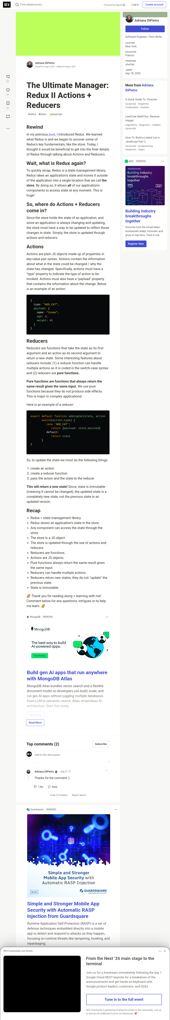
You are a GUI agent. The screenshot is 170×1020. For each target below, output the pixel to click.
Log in (135, 4)
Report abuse (79, 795)
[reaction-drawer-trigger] (8, 78)
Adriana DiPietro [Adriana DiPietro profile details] (44, 771)
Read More (35, 722)
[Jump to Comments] (8, 91)
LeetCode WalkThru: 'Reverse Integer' (145, 122)
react (42, 114)
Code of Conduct (59, 795)
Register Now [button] (136, 243)
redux (32, 114)
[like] (38, 786)
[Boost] (8, 116)
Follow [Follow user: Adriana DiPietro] (145, 28)
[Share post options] (8, 128)
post (52, 134)
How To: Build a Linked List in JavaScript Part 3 (145, 143)
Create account (154, 4)
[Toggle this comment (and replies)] (29, 777)
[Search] (17, 5)
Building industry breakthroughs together (140, 216)
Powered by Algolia (114, 5)
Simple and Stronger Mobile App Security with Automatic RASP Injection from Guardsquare (63, 910)
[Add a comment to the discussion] (71, 757)
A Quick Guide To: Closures (145, 103)
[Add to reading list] (8, 105)
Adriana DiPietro (45, 63)
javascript (55, 114)
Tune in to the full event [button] (124, 999)
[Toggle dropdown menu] (107, 617)
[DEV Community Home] (7, 4)
